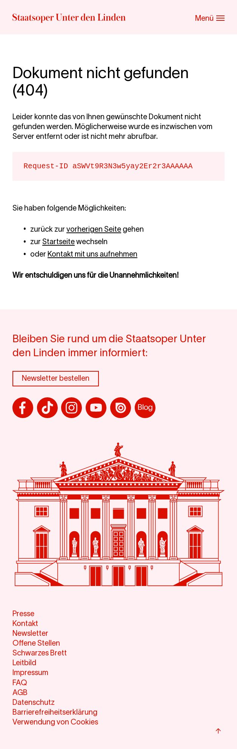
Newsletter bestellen (55, 378)
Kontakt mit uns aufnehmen (92, 254)
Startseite (58, 241)
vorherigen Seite (93, 229)
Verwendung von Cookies (55, 722)
